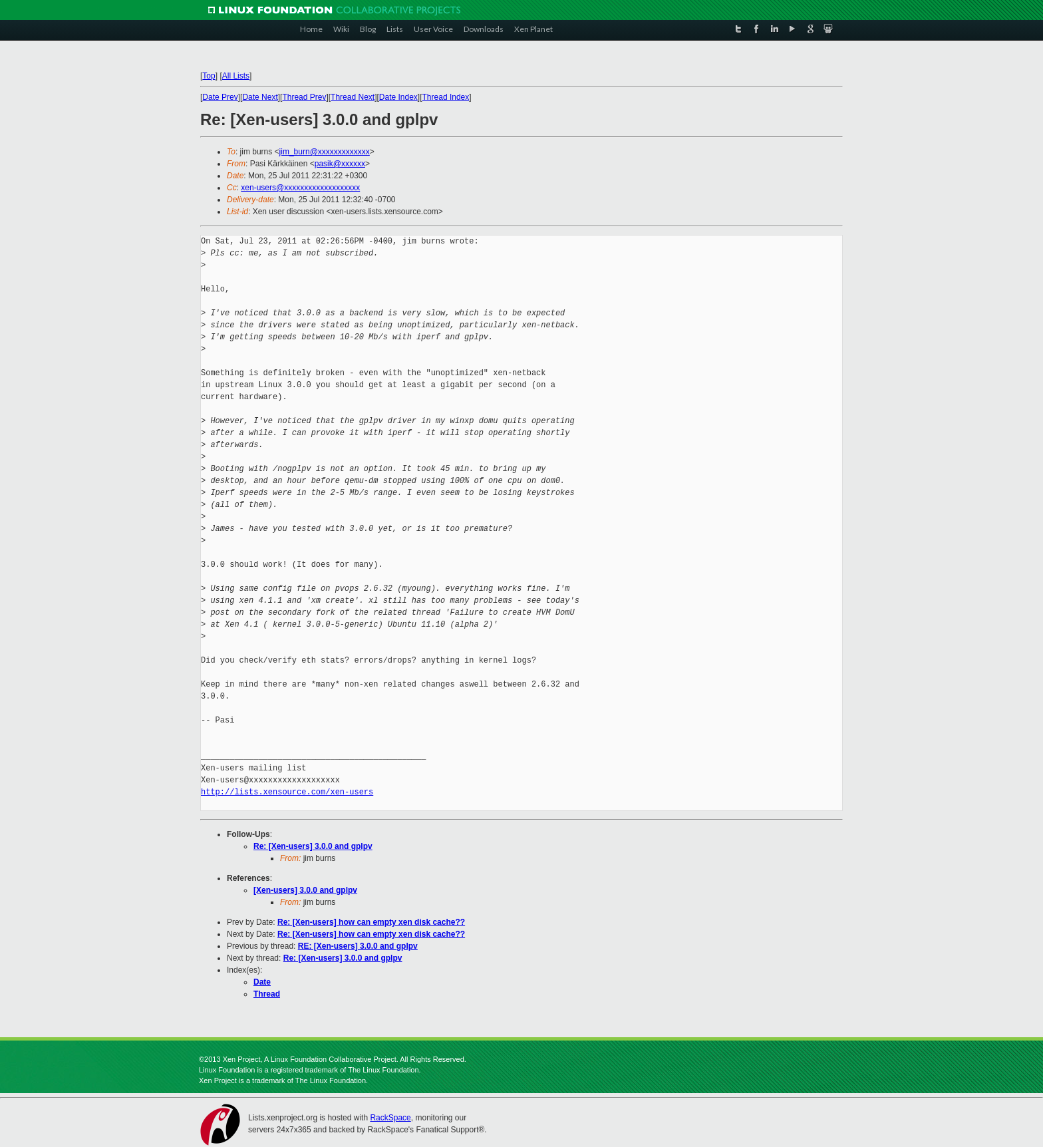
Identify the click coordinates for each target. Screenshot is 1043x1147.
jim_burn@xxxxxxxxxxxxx (324, 151)
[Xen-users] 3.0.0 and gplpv (305, 890)
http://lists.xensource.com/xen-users (287, 792)
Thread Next (352, 97)
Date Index (398, 97)
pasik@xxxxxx (340, 163)
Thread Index (446, 97)
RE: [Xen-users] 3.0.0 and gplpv (358, 946)
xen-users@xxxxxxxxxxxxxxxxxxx (300, 187)
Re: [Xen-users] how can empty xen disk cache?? (371, 922)
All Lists (235, 76)
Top (208, 76)
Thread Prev (304, 97)
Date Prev (219, 97)
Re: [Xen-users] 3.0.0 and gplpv (312, 846)
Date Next (259, 97)
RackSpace (390, 1117)
